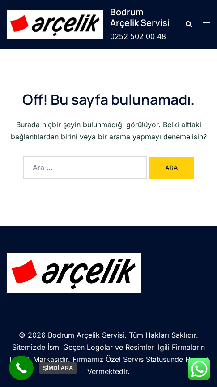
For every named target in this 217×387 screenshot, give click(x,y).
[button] (188, 24)
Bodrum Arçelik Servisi (140, 17)
